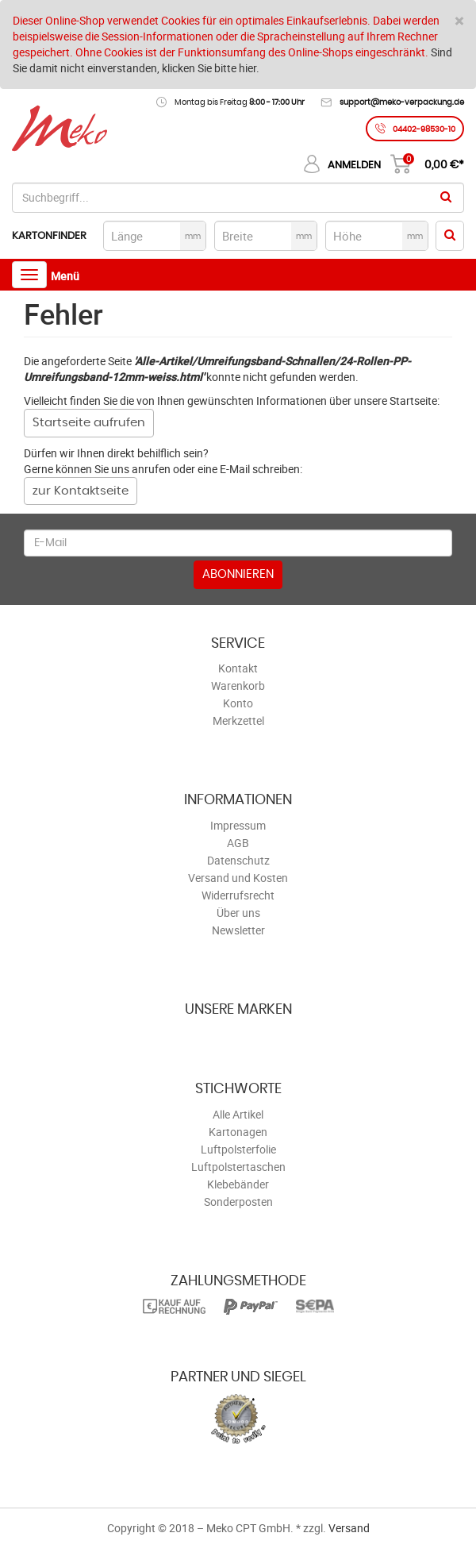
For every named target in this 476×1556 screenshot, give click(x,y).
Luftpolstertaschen (238, 1166)
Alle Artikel (238, 1114)
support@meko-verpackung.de (402, 102)
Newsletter (238, 930)
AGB (238, 842)
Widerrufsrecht (238, 895)
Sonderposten (238, 1201)
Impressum (238, 825)
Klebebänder (238, 1184)
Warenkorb (238, 685)
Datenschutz (238, 860)
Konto (238, 703)
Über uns (238, 912)
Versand (349, 1527)
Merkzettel (238, 720)
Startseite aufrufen (89, 423)
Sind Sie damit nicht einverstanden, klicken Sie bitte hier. (232, 59)
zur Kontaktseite (81, 491)
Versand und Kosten (238, 877)
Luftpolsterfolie (238, 1149)
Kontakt (238, 668)
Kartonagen (238, 1131)
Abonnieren (238, 574)
